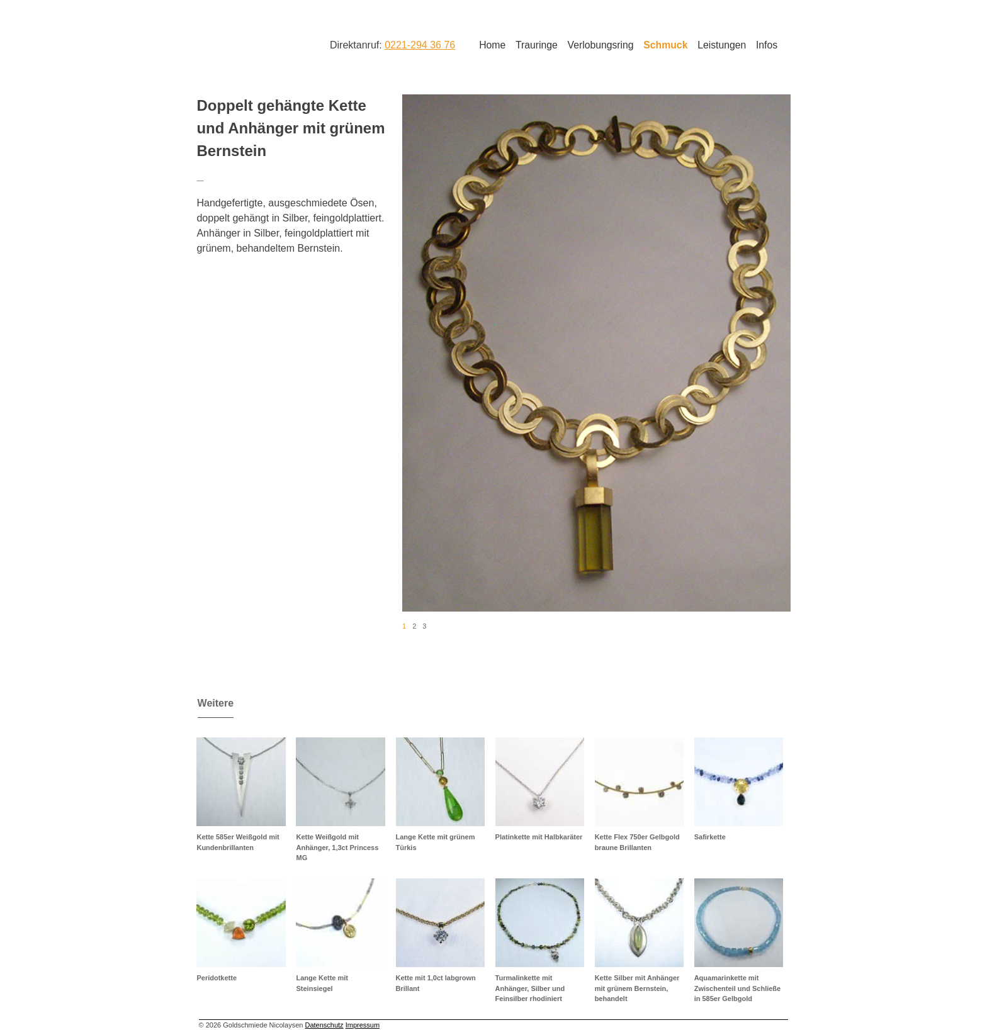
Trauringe (537, 45)
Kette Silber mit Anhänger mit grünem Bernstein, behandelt (637, 988)
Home (492, 45)
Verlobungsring (601, 45)
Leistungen (721, 45)
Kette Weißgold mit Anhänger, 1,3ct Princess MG (337, 847)
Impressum (363, 1025)
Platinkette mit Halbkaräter (539, 837)
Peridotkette (216, 978)
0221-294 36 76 (420, 45)
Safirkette (710, 837)
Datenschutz (324, 1025)
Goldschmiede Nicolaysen (246, 43)
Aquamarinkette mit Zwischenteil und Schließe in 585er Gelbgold (737, 988)
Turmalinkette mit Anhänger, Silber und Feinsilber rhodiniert (530, 988)
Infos (766, 45)
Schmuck (665, 45)
